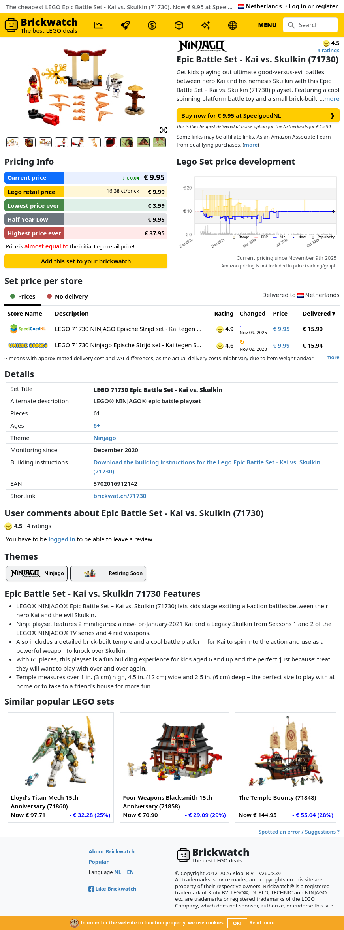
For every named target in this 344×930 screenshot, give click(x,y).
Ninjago (105, 438)
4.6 (224, 345)
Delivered (317, 313)
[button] (163, 129)
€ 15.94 (313, 345)
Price (280, 313)
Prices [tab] (22, 296)
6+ (97, 425)
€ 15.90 (313, 329)
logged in (62, 539)
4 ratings (329, 50)
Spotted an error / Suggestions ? (299, 831)
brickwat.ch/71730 (120, 496)
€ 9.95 (281, 329)
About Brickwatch (111, 851)
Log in (297, 6)
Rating (223, 313)
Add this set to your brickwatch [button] (86, 261)
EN (130, 872)
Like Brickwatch (112, 888)
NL (117, 872)
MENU (267, 25)
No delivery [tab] (67, 296)
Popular (98, 861)
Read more (262, 922)
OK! (237, 923)
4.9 (224, 329)
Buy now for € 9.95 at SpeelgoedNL (258, 115)
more (332, 98)
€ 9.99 (281, 345)
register (327, 6)
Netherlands (260, 6)
